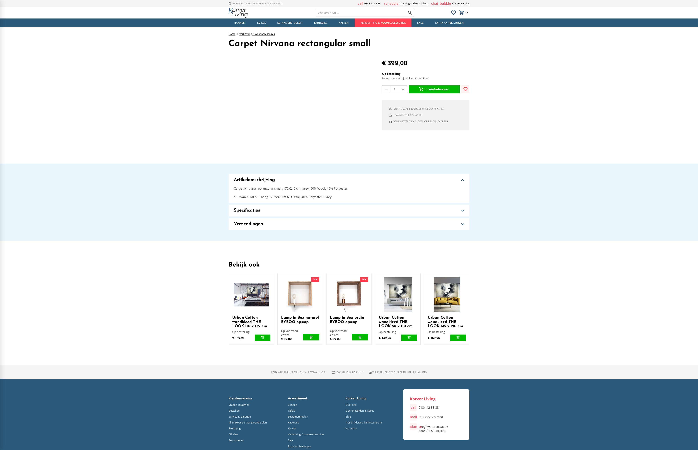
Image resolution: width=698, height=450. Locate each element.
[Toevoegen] (465, 89)
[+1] (403, 89)
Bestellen (234, 410)
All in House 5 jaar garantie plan (248, 422)
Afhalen (233, 434)
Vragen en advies (239, 404)
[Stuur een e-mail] (426, 417)
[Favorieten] (454, 13)
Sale (315, 279)
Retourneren (236, 440)
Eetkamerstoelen (298, 416)
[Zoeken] (357, 13)
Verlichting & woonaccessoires (257, 34)
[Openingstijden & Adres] (406, 3)
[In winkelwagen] (434, 89)
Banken (292, 404)
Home (232, 34)
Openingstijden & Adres (360, 410)
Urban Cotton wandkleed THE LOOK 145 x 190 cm (445, 322)
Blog (348, 416)
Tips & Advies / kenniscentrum (364, 422)
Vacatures (351, 428)
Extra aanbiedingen (299, 446)
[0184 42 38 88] (369, 3)
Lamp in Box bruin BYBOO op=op (347, 320)
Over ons (351, 404)
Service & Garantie (240, 416)
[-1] (386, 89)
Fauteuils (293, 422)
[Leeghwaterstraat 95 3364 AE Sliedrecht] (429, 428)
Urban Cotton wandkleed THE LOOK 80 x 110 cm (396, 322)
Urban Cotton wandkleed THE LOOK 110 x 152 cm (249, 322)
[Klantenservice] (450, 3)
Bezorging (235, 428)
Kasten (292, 428)
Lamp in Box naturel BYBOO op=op (300, 320)
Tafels (291, 410)
